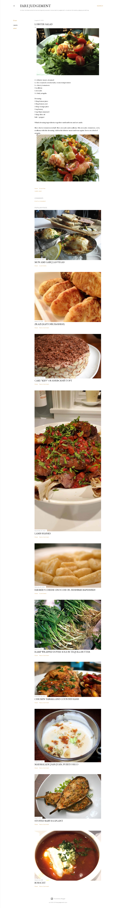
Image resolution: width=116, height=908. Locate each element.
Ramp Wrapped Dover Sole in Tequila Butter (62, 651)
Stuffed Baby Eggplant (49, 820)
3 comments (42, 593)
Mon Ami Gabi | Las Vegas (49, 262)
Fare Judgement (35, 6)
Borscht (40, 882)
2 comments (42, 265)
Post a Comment (40, 201)
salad (14, 28)
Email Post (42, 188)
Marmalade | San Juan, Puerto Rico (56, 764)
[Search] (100, 6)
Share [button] (15, 20)
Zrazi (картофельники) (50, 324)
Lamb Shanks (43, 533)
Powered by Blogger (58, 899)
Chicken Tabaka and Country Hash (57, 699)
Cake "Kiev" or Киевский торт (53, 380)
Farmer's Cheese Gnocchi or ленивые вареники (65, 589)
